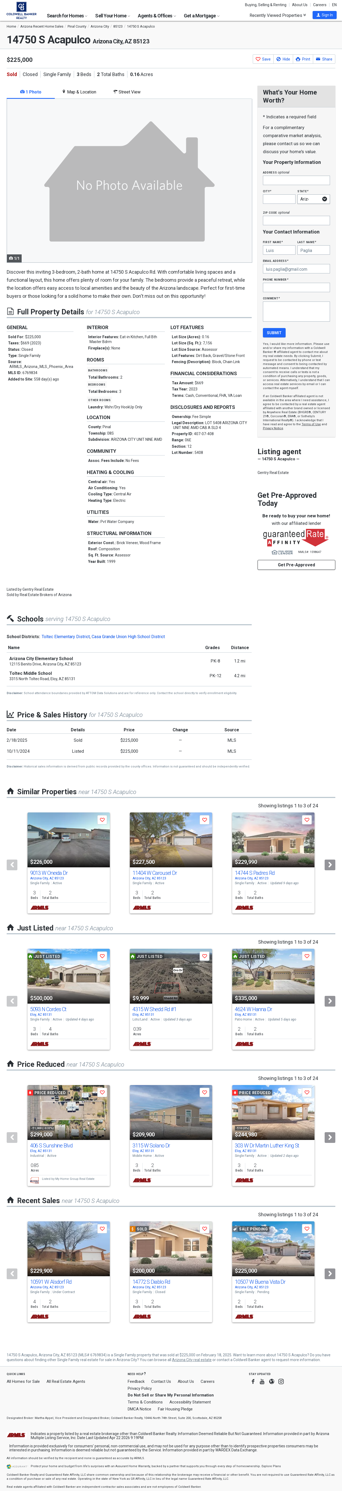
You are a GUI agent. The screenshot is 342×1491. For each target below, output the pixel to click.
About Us (300, 5)
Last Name (306, 242)
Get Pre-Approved (296, 564)
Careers (320, 5)
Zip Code (276, 212)
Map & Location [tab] (79, 92)
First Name (273, 242)
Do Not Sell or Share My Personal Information (171, 1395)
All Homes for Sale (23, 1381)
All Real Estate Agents (65, 1381)
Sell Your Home (112, 15)
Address (276, 172)
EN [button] (334, 5)
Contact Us (161, 1381)
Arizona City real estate (192, 1360)
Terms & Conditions (145, 1402)
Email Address (276, 261)
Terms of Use (311, 424)
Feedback (136, 1382)
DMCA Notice (139, 1409)
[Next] (330, 865)
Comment (271, 298)
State (303, 191)
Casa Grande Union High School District (128, 636)
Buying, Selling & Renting (265, 5)
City (267, 191)
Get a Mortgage (202, 15)
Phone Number (276, 279)
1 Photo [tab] (30, 92)
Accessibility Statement (190, 1402)
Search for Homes (67, 15)
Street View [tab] (127, 92)
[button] (325, 15)
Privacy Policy (140, 1388)
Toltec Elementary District (66, 636)
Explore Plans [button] (271, 1466)
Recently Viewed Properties (278, 15)
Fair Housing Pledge (175, 1409)
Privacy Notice (273, 428)
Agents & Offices (157, 15)
